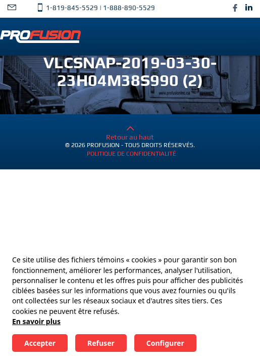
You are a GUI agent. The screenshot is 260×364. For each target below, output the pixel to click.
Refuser (101, 343)
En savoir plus (36, 321)
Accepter (40, 343)
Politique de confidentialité (131, 153)
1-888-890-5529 (129, 8)
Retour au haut (130, 133)
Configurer (165, 343)
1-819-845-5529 (72, 8)
